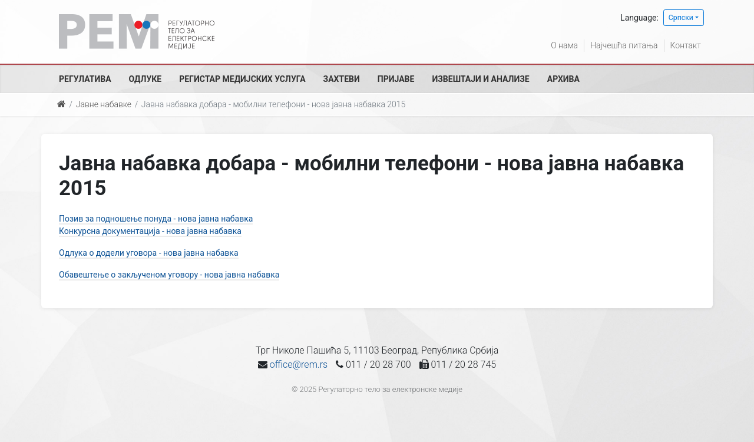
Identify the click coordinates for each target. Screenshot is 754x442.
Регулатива (85, 79)
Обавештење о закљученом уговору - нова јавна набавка (169, 274)
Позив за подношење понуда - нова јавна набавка (156, 218)
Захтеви (341, 79)
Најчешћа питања (623, 45)
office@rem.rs (299, 364)
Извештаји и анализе (480, 79)
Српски (681, 18)
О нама (564, 45)
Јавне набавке (103, 104)
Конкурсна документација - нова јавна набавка (150, 231)
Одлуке (145, 79)
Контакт (685, 45)
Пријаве (396, 79)
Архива (563, 79)
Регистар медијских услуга (242, 79)
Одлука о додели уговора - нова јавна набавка (149, 253)
